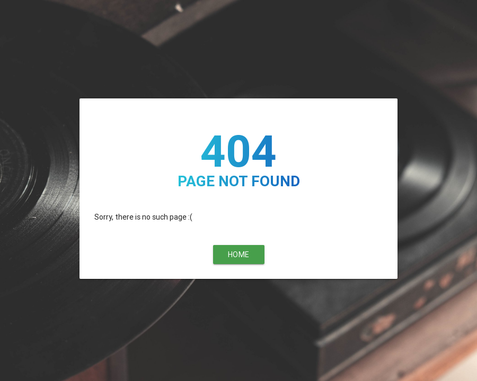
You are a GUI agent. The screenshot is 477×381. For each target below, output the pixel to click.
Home (239, 254)
